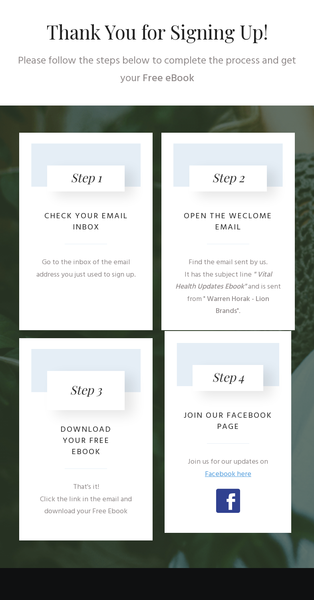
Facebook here (228, 474)
